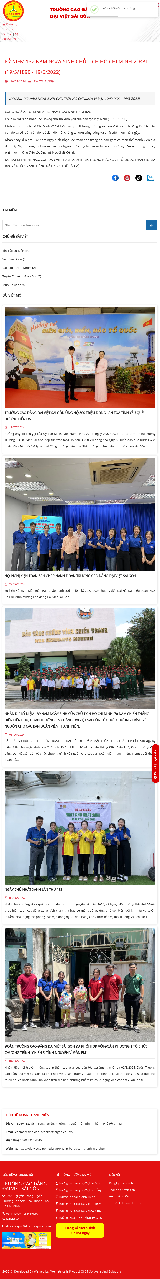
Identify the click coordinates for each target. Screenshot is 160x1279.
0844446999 (31, 1213)
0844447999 (13, 1213)
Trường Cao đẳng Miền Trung (75, 1197)
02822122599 (10, 1218)
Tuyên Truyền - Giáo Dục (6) (21, 276)
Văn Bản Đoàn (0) (14, 259)
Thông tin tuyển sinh (122, 1190)
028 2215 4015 (32, 1140)
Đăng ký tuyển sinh (121, 1183)
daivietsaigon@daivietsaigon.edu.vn (28, 1226)
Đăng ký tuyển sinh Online (9, 29)
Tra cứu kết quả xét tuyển (125, 1203)
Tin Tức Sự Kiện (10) (16, 251)
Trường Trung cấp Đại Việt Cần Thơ (78, 1211)
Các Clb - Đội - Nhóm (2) (19, 268)
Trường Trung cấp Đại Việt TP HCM (78, 1204)
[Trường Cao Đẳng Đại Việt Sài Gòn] (115, 177)
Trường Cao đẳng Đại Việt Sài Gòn (78, 1183)
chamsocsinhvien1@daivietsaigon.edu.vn (44, 1132)
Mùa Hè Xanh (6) (13, 285)
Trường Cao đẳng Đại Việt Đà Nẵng (78, 1190)
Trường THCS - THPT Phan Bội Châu (79, 1218)
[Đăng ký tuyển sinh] (155, 763)
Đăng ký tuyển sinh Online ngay (80, 1230)
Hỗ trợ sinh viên (119, 1196)
